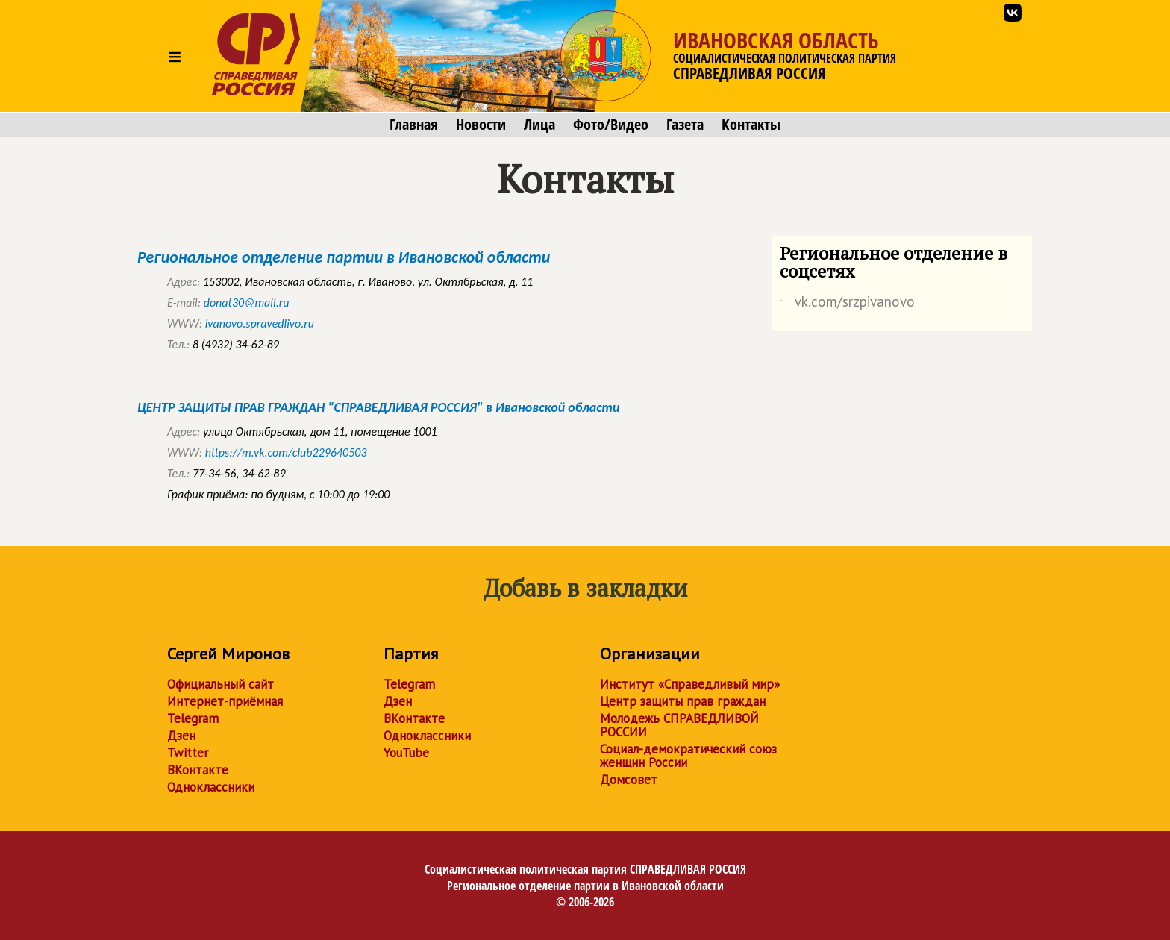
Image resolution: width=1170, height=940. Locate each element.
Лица (539, 124)
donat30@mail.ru (247, 302)
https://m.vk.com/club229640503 (286, 452)
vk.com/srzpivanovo (847, 304)
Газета (685, 124)
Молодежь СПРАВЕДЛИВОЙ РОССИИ (679, 725)
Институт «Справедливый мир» (690, 684)
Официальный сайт (220, 684)
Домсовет (628, 779)
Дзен (181, 735)
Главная (414, 124)
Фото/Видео (610, 124)
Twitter (187, 752)
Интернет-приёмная (225, 701)
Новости (481, 124)
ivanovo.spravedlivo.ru (259, 323)
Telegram (193, 718)
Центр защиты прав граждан (683, 701)
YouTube (406, 752)
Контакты (751, 124)
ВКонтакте (197, 770)
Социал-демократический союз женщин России (688, 755)
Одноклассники (210, 787)
